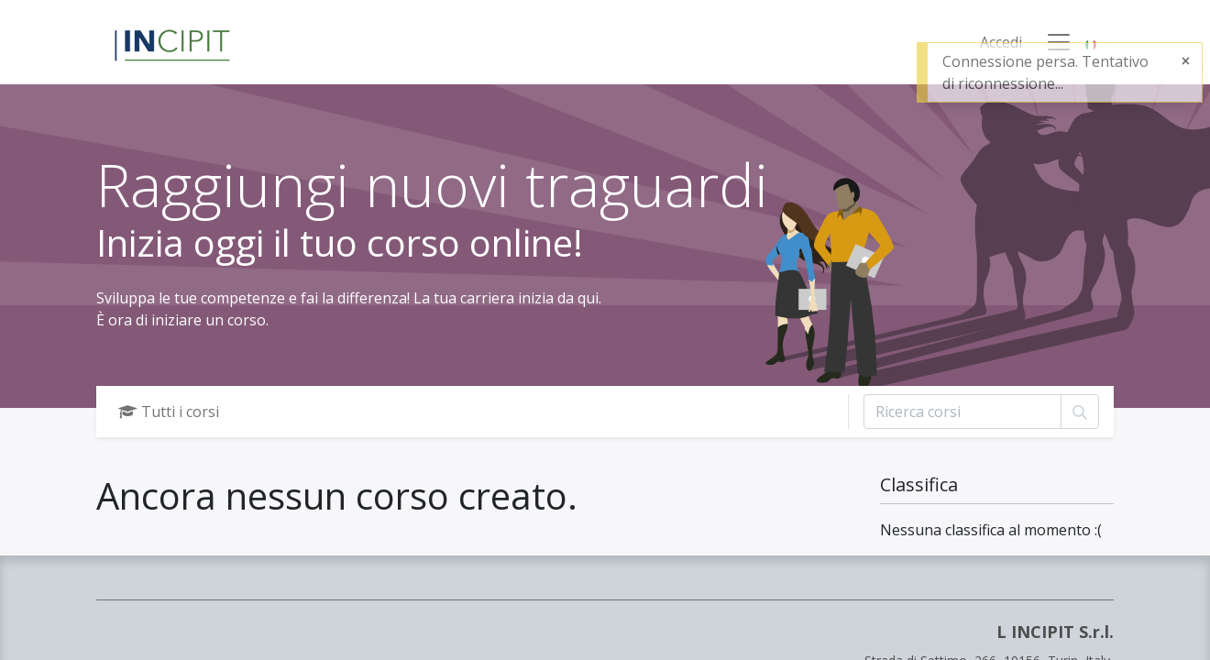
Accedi (1001, 42)
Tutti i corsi (168, 412)
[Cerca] (1080, 411)
